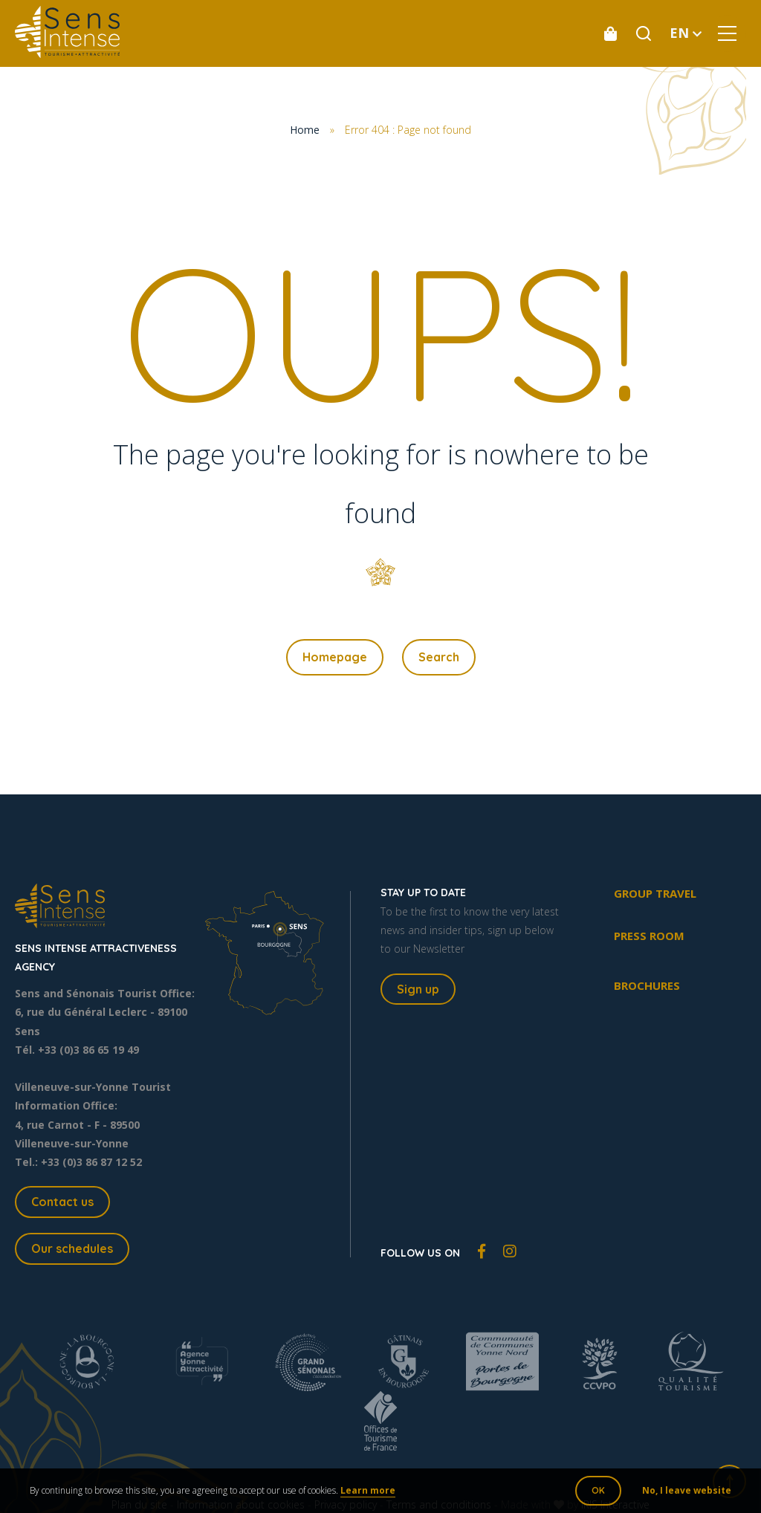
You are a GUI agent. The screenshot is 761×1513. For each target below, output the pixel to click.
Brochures (647, 985)
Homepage (334, 656)
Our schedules (72, 1248)
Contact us (62, 1201)
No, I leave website (686, 1490)
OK (598, 1490)
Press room (649, 935)
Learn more (367, 1490)
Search (438, 656)
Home (305, 130)
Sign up (418, 989)
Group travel (655, 893)
